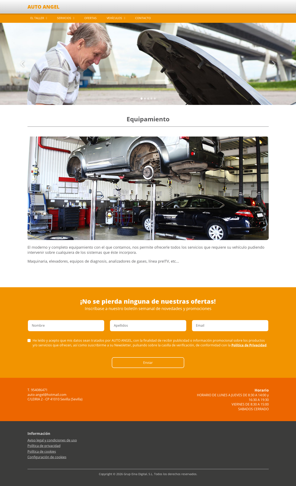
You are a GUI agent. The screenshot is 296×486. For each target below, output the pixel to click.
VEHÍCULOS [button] (114, 18)
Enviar (148, 362)
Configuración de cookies (46, 457)
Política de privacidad (44, 445)
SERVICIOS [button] (64, 18)
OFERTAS (90, 18)
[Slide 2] (148, 98)
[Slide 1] (145, 98)
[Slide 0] (142, 98)
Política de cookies (41, 451)
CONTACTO (143, 18)
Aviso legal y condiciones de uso (52, 440)
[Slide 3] (151, 98)
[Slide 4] (155, 98)
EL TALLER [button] (37, 18)
